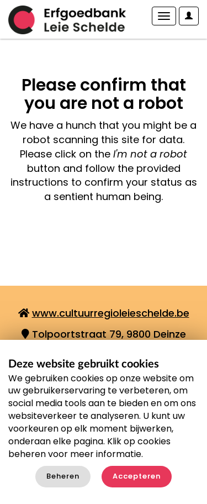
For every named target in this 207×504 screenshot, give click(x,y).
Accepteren (137, 476)
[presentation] (100, 238)
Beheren (62, 476)
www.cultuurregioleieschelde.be (110, 313)
